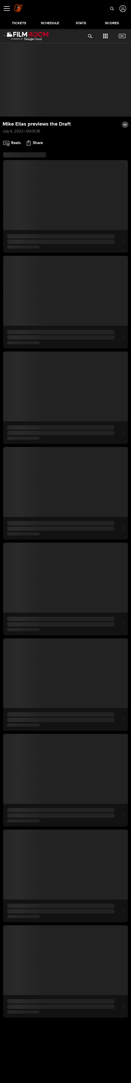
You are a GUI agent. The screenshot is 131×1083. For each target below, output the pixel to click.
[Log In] (122, 8)
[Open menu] (9, 8)
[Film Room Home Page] (24, 36)
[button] (112, 8)
